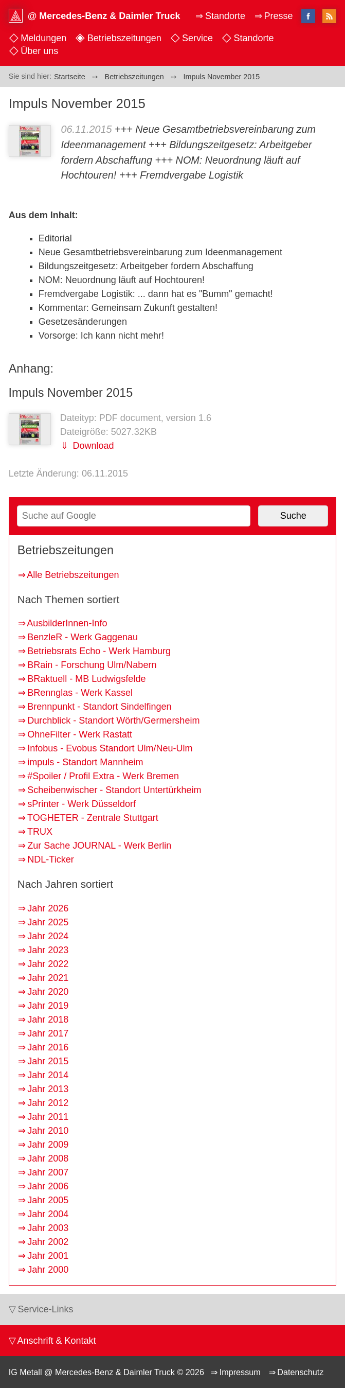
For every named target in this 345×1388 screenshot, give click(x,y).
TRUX (39, 832)
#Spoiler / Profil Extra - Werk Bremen (103, 776)
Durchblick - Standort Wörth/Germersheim (113, 720)
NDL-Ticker (50, 859)
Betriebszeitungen (124, 38)
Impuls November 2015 (70, 392)
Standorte (253, 38)
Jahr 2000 (47, 1269)
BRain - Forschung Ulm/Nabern (91, 665)
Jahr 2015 (47, 1061)
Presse (278, 16)
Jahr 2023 (47, 950)
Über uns (39, 51)
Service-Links (45, 1309)
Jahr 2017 (47, 1033)
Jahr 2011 (47, 1117)
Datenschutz (300, 1372)
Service (197, 38)
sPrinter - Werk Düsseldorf (81, 804)
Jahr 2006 (47, 1186)
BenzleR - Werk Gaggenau (82, 637)
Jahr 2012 (47, 1103)
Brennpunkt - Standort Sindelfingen (99, 706)
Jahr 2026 (47, 908)
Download (92, 446)
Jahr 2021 (47, 978)
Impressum (240, 1372)
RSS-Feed (329, 17)
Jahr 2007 (47, 1172)
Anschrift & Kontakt (56, 1341)
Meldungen (43, 38)
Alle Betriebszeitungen (73, 575)
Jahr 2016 (47, 1047)
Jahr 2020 (47, 992)
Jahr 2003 (47, 1228)
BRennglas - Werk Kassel (80, 693)
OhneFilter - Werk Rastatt (79, 734)
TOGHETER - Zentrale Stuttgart (92, 818)
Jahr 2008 (47, 1158)
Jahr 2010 (47, 1131)
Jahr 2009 (47, 1144)
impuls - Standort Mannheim (85, 762)
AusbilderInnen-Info (67, 623)
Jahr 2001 (47, 1256)
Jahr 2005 (47, 1200)
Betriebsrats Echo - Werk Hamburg (99, 651)
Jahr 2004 (47, 1214)
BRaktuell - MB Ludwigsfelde (86, 679)
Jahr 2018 (47, 1019)
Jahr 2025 (47, 922)
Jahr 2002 (47, 1242)
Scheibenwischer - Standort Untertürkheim (114, 790)
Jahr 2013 (47, 1089)
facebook (308, 16)
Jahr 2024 (47, 936)
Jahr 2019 (47, 1005)
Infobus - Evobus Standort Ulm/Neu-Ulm (109, 748)
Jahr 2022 (47, 964)
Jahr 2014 (47, 1075)
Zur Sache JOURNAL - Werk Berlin (99, 845)
